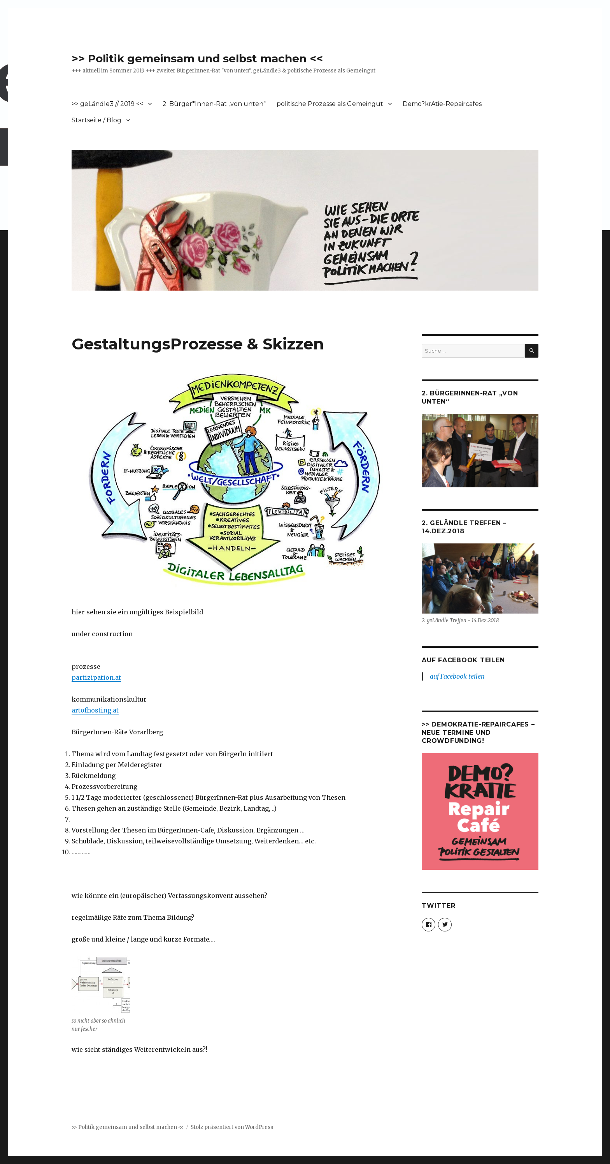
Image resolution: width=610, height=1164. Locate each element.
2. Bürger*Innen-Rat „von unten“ (214, 104)
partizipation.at (96, 677)
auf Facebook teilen (463, 660)
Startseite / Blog (96, 120)
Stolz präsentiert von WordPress (232, 1127)
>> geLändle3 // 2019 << (107, 104)
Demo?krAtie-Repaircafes (442, 104)
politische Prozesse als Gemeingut (330, 104)
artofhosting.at (95, 710)
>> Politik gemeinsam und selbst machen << (197, 58)
